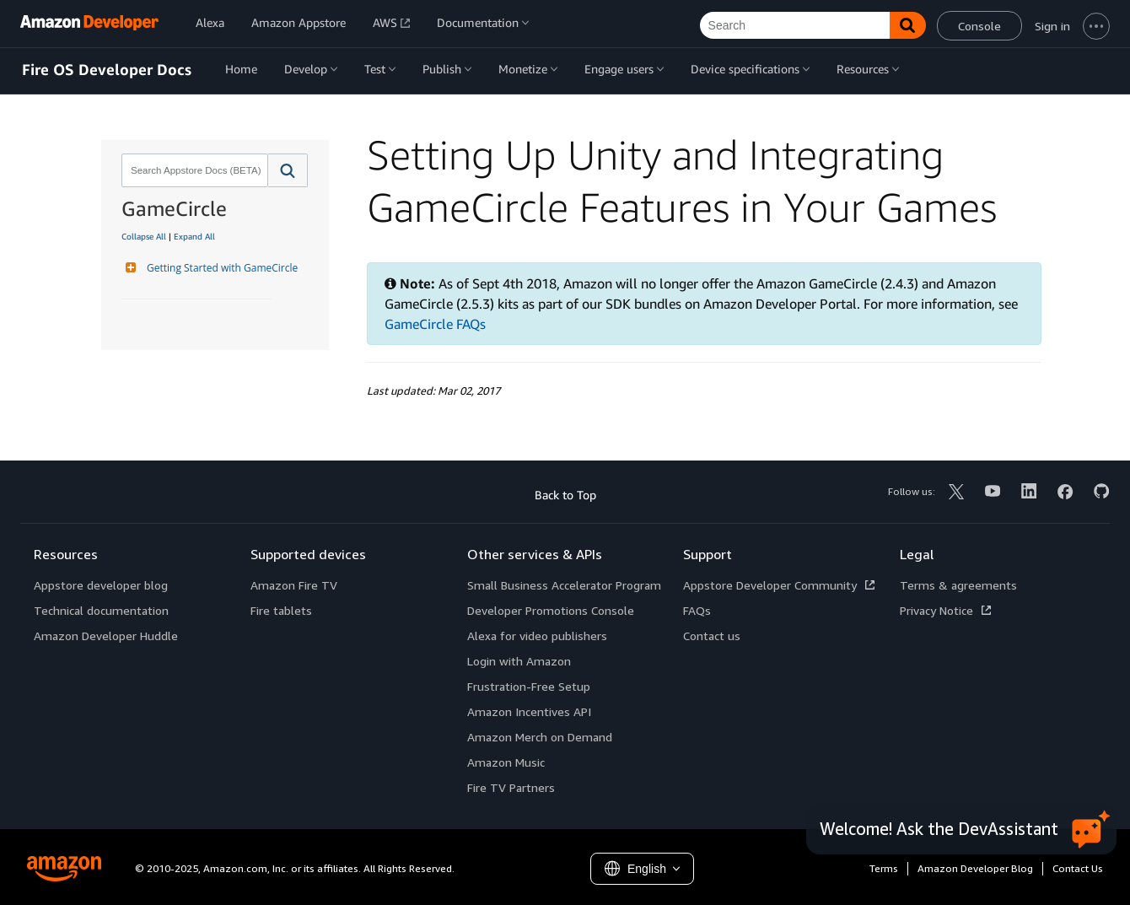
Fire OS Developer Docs (106, 70)
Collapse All (143, 236)
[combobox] (193, 170)
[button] (288, 170)
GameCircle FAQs (435, 323)
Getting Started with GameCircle (220, 268)
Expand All (194, 236)
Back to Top (565, 495)
